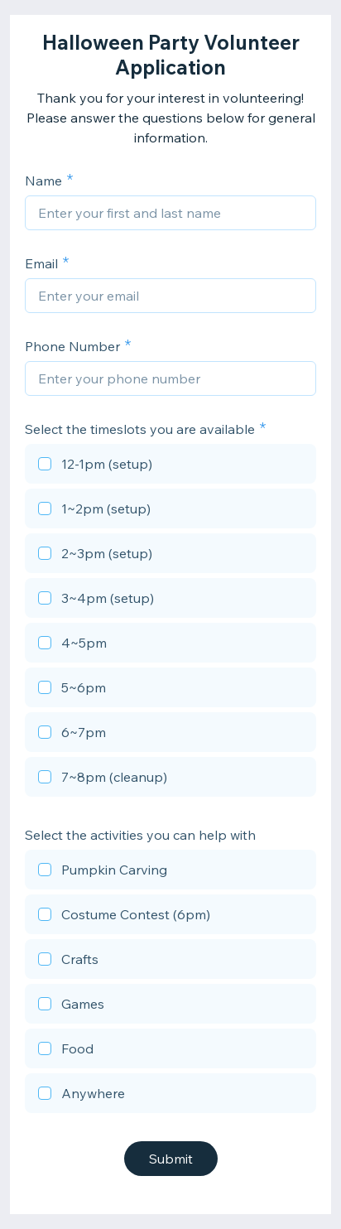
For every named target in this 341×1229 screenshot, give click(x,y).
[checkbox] (170, 466)
